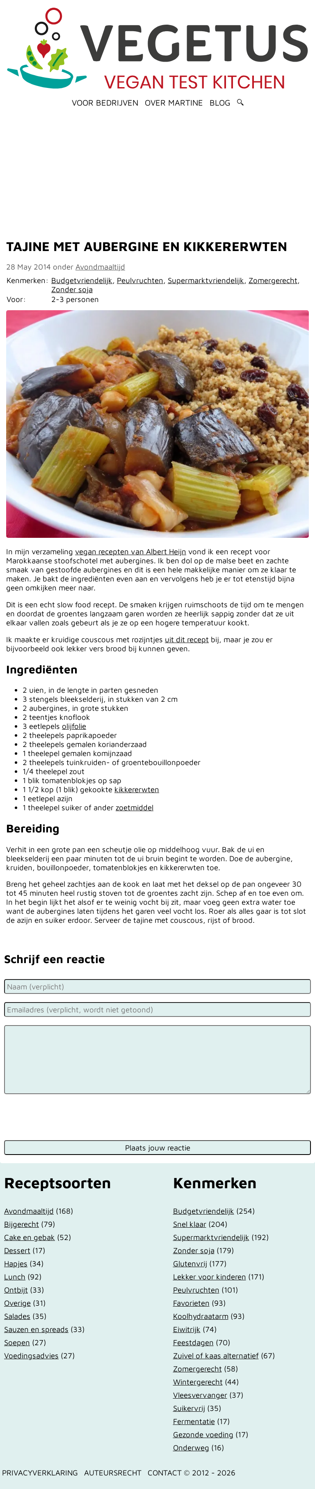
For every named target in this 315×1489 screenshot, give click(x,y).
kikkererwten (136, 789)
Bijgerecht (21, 1224)
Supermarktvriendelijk (206, 280)
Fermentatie (194, 1421)
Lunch (14, 1276)
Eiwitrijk (187, 1329)
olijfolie (74, 726)
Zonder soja (72, 289)
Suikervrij (189, 1408)
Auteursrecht (113, 1472)
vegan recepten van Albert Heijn (130, 551)
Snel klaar (189, 1224)
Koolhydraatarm (200, 1316)
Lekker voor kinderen (209, 1276)
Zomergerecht (273, 280)
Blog (220, 102)
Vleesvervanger (200, 1394)
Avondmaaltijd (100, 266)
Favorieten (191, 1302)
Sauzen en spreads (36, 1329)
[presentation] (66, 1116)
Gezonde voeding (203, 1434)
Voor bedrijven (105, 102)
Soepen (17, 1342)
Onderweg (191, 1447)
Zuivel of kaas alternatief (216, 1355)
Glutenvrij (190, 1263)
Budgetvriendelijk (81, 280)
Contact (165, 1472)
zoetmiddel (134, 807)
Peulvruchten (140, 280)
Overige (17, 1302)
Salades (17, 1316)
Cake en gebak (29, 1237)
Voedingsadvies (31, 1355)
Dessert (17, 1250)
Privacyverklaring (40, 1472)
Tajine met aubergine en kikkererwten (146, 246)
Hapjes (15, 1263)
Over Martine (174, 102)
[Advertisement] (157, 170)
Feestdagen (193, 1342)
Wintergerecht (198, 1381)
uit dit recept (187, 639)
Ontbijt (16, 1289)
